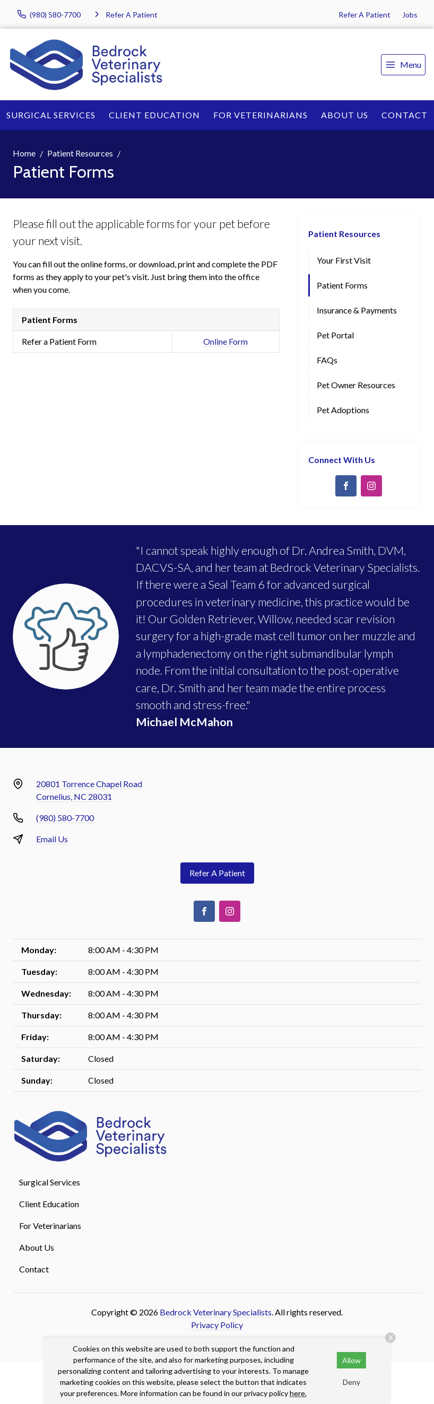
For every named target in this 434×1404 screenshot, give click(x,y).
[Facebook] (346, 485)
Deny (351, 1381)
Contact (404, 115)
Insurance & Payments (357, 310)
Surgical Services (51, 115)
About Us (344, 115)
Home (24, 153)
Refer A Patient (364, 14)
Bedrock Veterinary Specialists (216, 1312)
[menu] (403, 64)
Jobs (410, 14)
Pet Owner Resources (356, 385)
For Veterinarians (260, 115)
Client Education (154, 115)
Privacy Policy (217, 1325)
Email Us (52, 839)
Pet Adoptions (343, 410)
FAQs (327, 360)
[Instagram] (371, 485)
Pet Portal (335, 335)
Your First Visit (344, 260)
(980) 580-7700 (65, 818)
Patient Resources (80, 153)
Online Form (225, 341)
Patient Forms (342, 285)
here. (298, 1393)
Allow (351, 1360)
